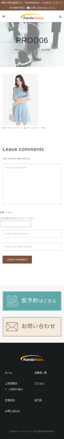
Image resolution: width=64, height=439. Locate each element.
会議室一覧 (40, 372)
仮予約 (38, 400)
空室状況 (10, 400)
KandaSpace (25, 431)
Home (18, 49)
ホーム (8, 372)
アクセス (39, 383)
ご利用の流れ (15, 389)
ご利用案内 (11, 383)
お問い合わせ (12, 411)
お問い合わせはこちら (42, 7)
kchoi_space (32, 128)
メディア (31, 49)
